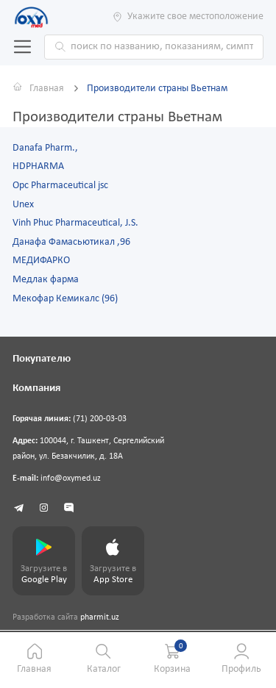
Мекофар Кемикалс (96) (65, 299)
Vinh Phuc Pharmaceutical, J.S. (75, 223)
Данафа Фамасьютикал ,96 (71, 242)
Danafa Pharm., (45, 148)
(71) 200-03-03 (100, 419)
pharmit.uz (99, 617)
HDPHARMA (38, 166)
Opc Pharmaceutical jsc (60, 185)
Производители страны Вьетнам (157, 88)
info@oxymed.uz (70, 478)
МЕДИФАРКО (41, 260)
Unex (23, 204)
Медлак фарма (46, 279)
